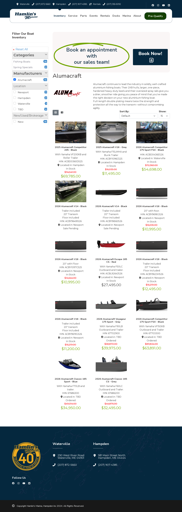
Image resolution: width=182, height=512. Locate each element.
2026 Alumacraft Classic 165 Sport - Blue (71, 380)
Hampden (30, 97)
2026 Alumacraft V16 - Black (152, 206)
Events (94, 16)
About (137, 16)
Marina (127, 16)
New (30, 121)
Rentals (105, 16)
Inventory (60, 16)
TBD (30, 109)
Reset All (20, 49)
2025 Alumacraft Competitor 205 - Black (70, 149)
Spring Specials (30, 67)
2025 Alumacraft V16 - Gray (111, 147)
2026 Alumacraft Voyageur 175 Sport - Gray (111, 320)
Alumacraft (30, 79)
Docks (116, 16)
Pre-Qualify (155, 16)
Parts (83, 16)
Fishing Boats (30, 61)
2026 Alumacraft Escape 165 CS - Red (111, 261)
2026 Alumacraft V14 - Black (71, 206)
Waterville (30, 103)
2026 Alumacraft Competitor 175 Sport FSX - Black (151, 149)
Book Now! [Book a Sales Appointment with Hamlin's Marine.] (150, 56)
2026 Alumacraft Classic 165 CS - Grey (111, 380)
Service (73, 16)
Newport (30, 92)
